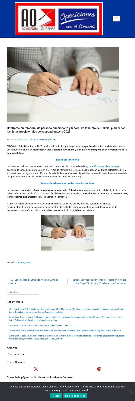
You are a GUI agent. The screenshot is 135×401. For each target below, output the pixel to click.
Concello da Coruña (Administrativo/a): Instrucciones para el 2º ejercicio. (41, 325)
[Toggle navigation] (116, 18)
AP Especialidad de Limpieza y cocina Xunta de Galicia (33, 281)
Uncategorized (24, 262)
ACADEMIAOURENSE (44, 139)
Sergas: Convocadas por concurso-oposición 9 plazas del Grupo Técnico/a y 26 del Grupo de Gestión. (99, 281)
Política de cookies (75, 395)
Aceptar (56, 395)
